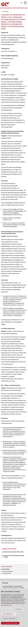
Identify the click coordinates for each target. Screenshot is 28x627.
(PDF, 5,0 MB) (13, 551)
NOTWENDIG (7, 609)
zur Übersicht (5, 11)
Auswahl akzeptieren (9, 618)
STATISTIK (19, 609)
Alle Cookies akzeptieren (10, 623)
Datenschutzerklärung (6, 605)
